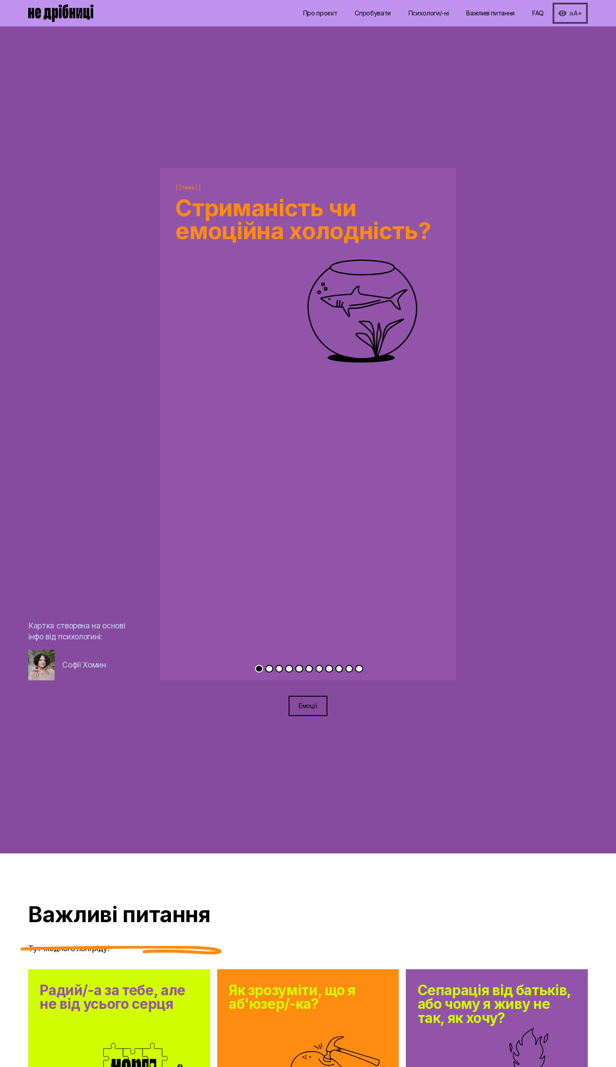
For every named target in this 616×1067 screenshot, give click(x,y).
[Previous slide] (234, 391)
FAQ (538, 13)
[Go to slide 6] (309, 668)
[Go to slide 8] (329, 668)
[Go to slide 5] (299, 668)
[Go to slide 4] (289, 668)
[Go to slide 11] (359, 668)
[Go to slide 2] (269, 668)
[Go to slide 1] (259, 668)
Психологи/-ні (428, 13)
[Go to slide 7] (319, 668)
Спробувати (373, 13)
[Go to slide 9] (339, 668)
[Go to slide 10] (349, 668)
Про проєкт (320, 13)
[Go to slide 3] (279, 668)
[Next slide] (382, 391)
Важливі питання (490, 13)
